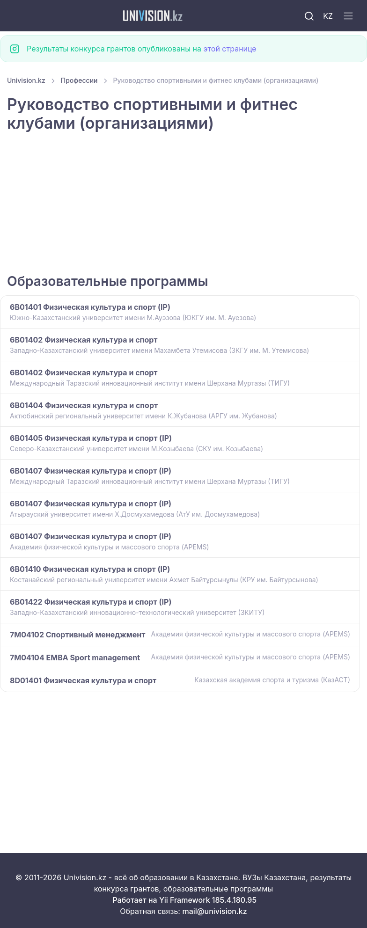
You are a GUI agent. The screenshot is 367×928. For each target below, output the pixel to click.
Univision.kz (26, 80)
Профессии (79, 80)
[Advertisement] (183, 204)
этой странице (229, 48)
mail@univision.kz (214, 911)
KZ (328, 16)
